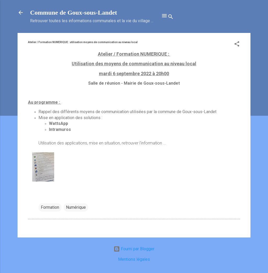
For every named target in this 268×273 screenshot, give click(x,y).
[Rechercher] (171, 17)
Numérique (76, 207)
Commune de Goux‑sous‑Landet (73, 12)
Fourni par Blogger (134, 248)
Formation (50, 207)
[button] (237, 45)
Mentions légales (134, 259)
